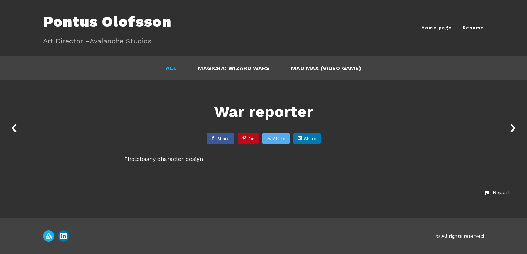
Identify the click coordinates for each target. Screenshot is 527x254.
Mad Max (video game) (326, 68)
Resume (473, 27)
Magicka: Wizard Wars (234, 68)
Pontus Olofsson (107, 21)
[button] (497, 192)
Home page (436, 27)
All (171, 68)
